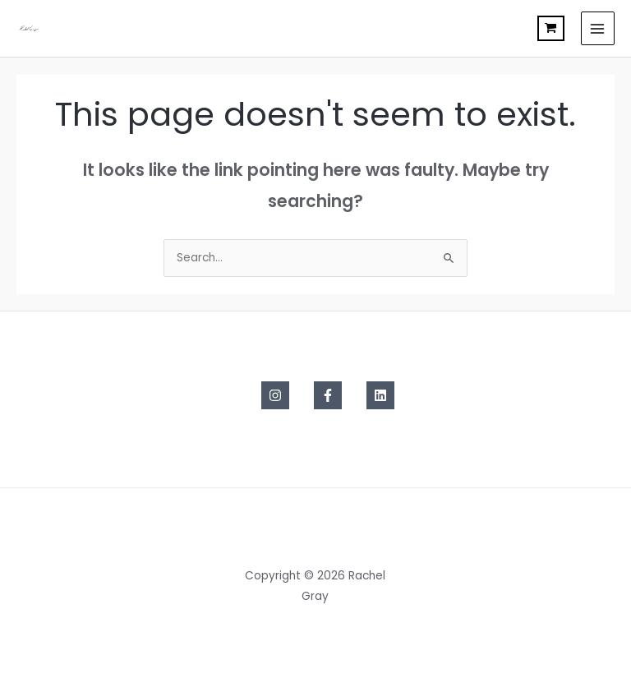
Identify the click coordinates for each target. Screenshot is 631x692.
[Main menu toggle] (598, 28)
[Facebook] (328, 395)
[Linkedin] (380, 395)
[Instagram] (275, 395)
